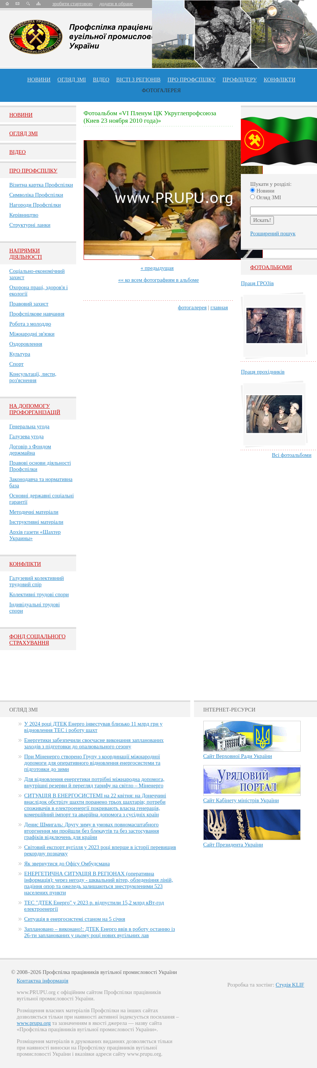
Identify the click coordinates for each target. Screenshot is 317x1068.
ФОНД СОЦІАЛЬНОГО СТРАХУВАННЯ (37, 639)
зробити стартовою (72, 3)
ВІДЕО (101, 80)
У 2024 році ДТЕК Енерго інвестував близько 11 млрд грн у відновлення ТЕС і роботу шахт (93, 727)
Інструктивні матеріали (36, 522)
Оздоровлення (25, 344)
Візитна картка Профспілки (41, 185)
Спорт (16, 364)
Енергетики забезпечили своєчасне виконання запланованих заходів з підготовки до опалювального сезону (94, 743)
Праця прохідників (262, 372)
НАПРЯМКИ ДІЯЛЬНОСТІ (25, 254)
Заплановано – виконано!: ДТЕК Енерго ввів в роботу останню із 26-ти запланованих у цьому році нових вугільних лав (99, 932)
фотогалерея (192, 307)
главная (219, 307)
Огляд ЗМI (23, 133)
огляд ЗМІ (72, 80)
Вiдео (17, 152)
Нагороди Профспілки (35, 205)
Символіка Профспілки (36, 195)
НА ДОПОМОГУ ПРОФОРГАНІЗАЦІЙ (34, 409)
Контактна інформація (42, 981)
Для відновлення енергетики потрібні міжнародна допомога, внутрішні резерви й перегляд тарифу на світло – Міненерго (94, 782)
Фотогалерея (161, 90)
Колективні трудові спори (39, 594)
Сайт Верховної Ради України (237, 756)
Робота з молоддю (30, 324)
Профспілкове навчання (36, 314)
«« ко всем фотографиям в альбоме (158, 280)
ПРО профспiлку (192, 80)
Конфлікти (25, 564)
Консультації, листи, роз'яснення (32, 377)
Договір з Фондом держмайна (30, 449)
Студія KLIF (290, 985)
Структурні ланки (30, 225)
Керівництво (23, 215)
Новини (39, 80)
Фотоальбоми (271, 267)
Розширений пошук (272, 233)
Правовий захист (28, 304)
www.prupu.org (34, 1023)
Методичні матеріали (33, 512)
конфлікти (279, 80)
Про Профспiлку (33, 171)
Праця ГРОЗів (257, 283)
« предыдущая (157, 268)
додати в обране (116, 3)
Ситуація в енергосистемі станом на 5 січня (74, 919)
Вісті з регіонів (138, 80)
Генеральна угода (29, 426)
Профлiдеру (240, 80)
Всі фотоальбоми (291, 455)
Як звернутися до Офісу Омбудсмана (67, 864)
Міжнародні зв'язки (32, 334)
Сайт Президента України (233, 845)
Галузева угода (26, 436)
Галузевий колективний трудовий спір (36, 581)
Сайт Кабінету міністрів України (241, 800)
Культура (19, 354)
